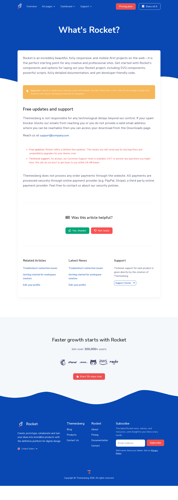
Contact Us (73, 454)
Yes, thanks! (76, 242)
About (94, 443)
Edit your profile (33, 297)
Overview (32, 5)
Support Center (124, 295)
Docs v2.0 (149, 6)
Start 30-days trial (89, 390)
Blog (69, 443)
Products (72, 449)
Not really (102, 242)
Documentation (99, 454)
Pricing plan (126, 6)
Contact (95, 460)
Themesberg (82, 491)
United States (28, 462)
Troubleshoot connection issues (42, 280)
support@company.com (58, 147)
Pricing (94, 449)
